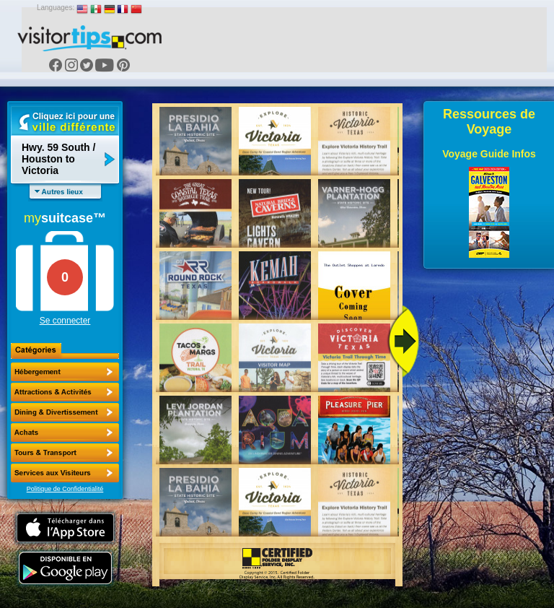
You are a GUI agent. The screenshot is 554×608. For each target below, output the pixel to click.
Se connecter (65, 321)
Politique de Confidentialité (65, 488)
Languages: (55, 8)
